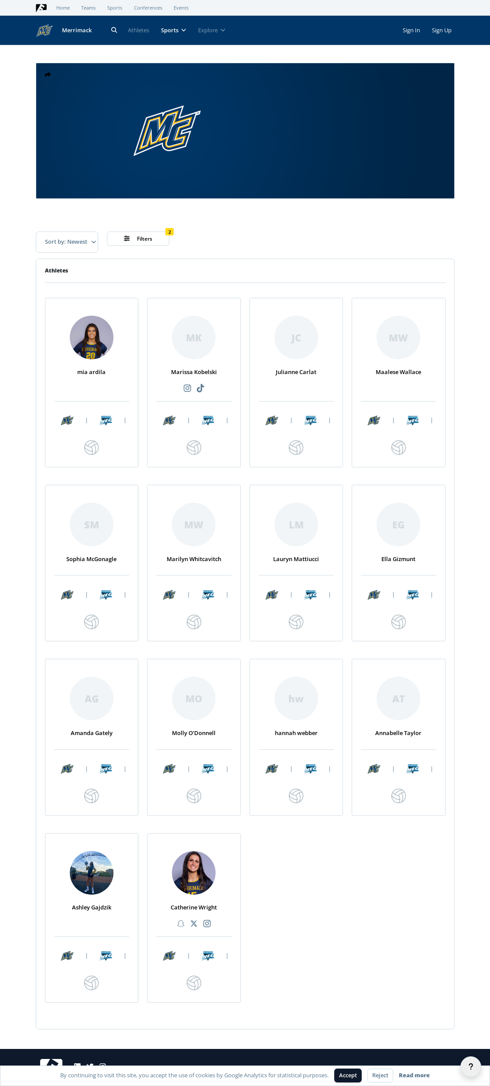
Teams (88, 8)
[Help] (470, 1066)
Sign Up (442, 30)
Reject (380, 1075)
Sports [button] (173, 30)
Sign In (411, 30)
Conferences (148, 8)
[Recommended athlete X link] (193, 924)
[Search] (114, 30)
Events (181, 8)
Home (63, 8)
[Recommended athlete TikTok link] (200, 388)
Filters (138, 238)
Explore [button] (212, 30)
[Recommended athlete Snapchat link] (180, 924)
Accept (348, 1075)
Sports (114, 8)
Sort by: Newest (70, 241)
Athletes (138, 30)
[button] (48, 75)
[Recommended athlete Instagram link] (187, 388)
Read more (414, 1075)
